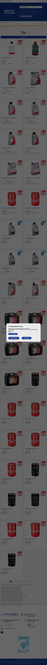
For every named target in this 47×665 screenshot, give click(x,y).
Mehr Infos (10, 331)
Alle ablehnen (27, 338)
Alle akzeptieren (13, 338)
